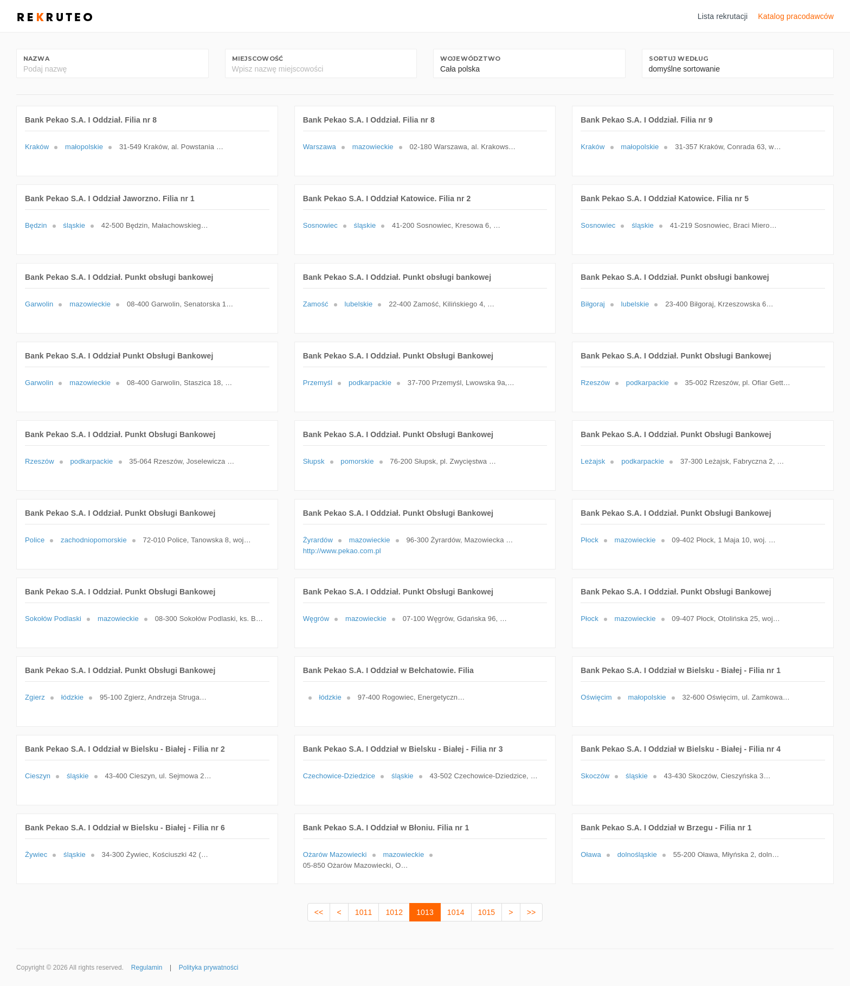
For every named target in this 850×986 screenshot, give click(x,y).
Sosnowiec (320, 225)
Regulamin (147, 967)
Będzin (36, 225)
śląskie (74, 225)
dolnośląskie (637, 854)
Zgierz (35, 697)
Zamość (316, 304)
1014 (456, 912)
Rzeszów (595, 383)
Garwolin (39, 304)
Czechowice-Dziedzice (339, 776)
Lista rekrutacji (723, 16)
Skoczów (595, 776)
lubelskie (359, 304)
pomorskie (357, 461)
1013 (425, 912)
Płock (589, 540)
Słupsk (314, 461)
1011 (363, 912)
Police (34, 540)
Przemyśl (318, 383)
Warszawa (319, 147)
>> (531, 912)
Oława (591, 854)
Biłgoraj (592, 304)
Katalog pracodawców (796, 16)
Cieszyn (37, 776)
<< (319, 912)
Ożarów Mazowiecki (335, 854)
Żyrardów (318, 540)
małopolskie (84, 147)
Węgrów (316, 618)
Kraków (37, 147)
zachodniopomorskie (94, 540)
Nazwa (36, 58)
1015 (486, 912)
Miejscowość (258, 58)
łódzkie (72, 697)
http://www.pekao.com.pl (342, 551)
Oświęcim (596, 697)
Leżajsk (593, 461)
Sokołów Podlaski (53, 618)
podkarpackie (370, 383)
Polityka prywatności (209, 967)
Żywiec (36, 854)
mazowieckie (373, 147)
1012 (394, 912)
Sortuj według (679, 58)
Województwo (470, 58)
